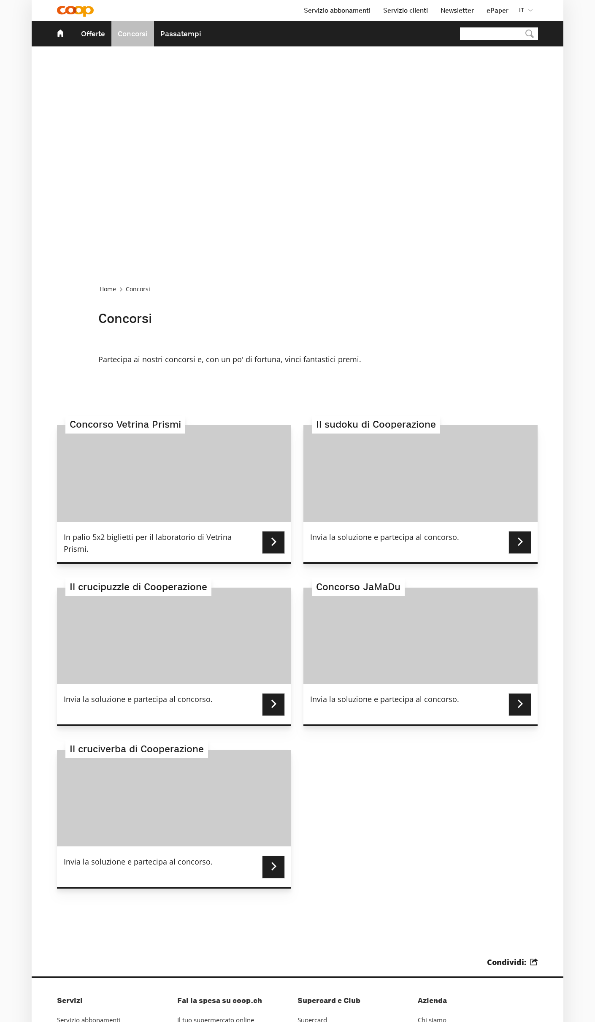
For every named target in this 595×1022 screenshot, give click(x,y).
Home (108, 177)
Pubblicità (71, 937)
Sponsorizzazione (443, 937)
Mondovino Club (322, 923)
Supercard (312, 909)
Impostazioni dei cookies (184, 1003)
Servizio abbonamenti (88, 909)
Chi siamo (432, 909)
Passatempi (180, 34)
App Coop (191, 937)
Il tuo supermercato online (215, 909)
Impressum (73, 951)
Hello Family (316, 937)
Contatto (69, 923)
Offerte (93, 34)
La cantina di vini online (211, 923)
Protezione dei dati (116, 1003)
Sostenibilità (435, 951)
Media (426, 923)
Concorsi (133, 34)
